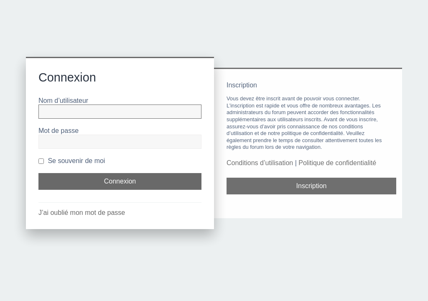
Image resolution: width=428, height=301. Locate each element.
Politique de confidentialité (337, 162)
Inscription (311, 185)
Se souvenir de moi (71, 160)
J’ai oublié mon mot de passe (81, 212)
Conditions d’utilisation (260, 162)
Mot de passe (58, 130)
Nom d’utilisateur (63, 100)
